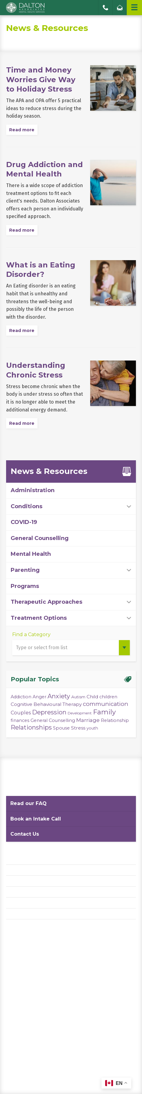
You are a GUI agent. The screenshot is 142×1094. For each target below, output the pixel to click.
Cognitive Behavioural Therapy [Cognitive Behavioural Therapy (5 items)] (46, 704)
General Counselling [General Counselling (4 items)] (52, 720)
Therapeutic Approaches (46, 602)
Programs (25, 586)
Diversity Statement (28, 913)
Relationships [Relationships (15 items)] (31, 727)
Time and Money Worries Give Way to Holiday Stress (40, 79)
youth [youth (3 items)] (92, 728)
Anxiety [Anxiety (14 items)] (59, 696)
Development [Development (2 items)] (80, 713)
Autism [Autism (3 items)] (78, 696)
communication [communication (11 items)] (105, 703)
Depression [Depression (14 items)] (49, 712)
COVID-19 (24, 522)
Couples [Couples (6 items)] (21, 713)
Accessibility (20, 892)
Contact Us (24, 834)
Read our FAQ (28, 803)
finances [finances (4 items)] (20, 720)
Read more (21, 130)
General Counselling (40, 538)
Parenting (25, 570)
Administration (33, 490)
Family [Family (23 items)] (104, 712)
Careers (14, 903)
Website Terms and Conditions (39, 881)
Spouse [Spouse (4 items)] (61, 728)
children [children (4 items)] (108, 697)
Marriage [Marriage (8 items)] (88, 720)
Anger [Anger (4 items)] (39, 697)
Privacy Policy (21, 870)
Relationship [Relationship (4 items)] (115, 720)
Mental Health (31, 554)
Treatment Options (39, 618)
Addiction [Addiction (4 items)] (21, 697)
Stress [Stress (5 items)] (78, 728)
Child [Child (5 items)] (92, 697)
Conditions (26, 506)
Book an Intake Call (35, 819)
